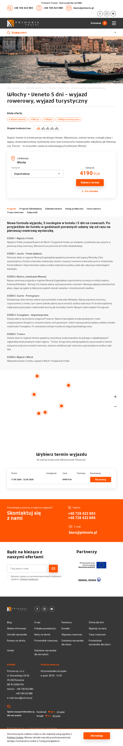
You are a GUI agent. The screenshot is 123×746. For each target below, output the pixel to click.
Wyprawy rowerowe (72, 634)
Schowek (99, 23)
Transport (15, 168)
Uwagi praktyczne (74, 209)
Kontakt (66, 628)
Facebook (51, 712)
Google (48, 716)
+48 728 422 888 (49, 8)
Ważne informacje (16, 628)
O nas (37, 622)
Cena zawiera (94, 209)
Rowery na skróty (16, 640)
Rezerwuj (100, 479)
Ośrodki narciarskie (17, 634)
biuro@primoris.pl (80, 8)
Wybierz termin (90, 182)
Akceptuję (97, 735)
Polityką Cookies (15, 737)
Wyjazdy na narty (98, 628)
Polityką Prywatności (29, 579)
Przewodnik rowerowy (45, 640)
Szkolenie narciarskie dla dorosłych (45, 652)
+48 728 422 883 (20, 8)
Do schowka (90, 191)
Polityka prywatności (45, 628)
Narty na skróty (42, 634)
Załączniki (32, 212)
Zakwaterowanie (53, 209)
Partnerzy (67, 622)
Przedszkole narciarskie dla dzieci (100, 642)
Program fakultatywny (30, 209)
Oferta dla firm (96, 622)
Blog (9, 622)
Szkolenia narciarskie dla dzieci (73, 642)
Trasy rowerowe (15, 212)
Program (11, 209)
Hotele (10, 650)
